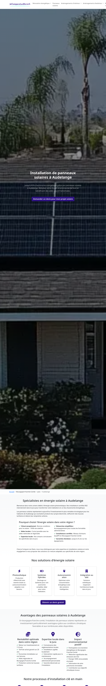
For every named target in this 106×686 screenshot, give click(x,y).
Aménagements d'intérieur (70, 3)
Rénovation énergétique (41, 3)
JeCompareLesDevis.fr (20, 4)
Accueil (11, 492)
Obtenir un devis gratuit (53, 602)
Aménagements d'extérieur (92, 3)
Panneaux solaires (56, 4)
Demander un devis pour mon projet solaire (53, 199)
